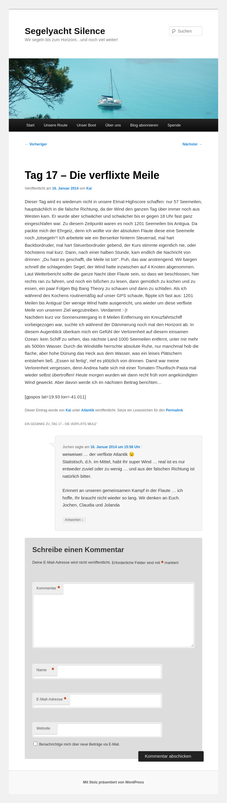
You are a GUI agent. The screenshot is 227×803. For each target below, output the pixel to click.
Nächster (192, 144)
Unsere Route (55, 125)
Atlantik (87, 410)
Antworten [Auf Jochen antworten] (74, 520)
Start (30, 125)
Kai (89, 188)
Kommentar (48, 588)
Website (43, 728)
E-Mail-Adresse (51, 699)
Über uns (113, 125)
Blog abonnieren (144, 125)
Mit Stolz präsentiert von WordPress (113, 782)
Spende (174, 125)
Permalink (174, 410)
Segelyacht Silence (65, 31)
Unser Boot (86, 125)
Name (45, 670)
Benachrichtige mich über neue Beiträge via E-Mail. (79, 744)
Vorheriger (36, 144)
